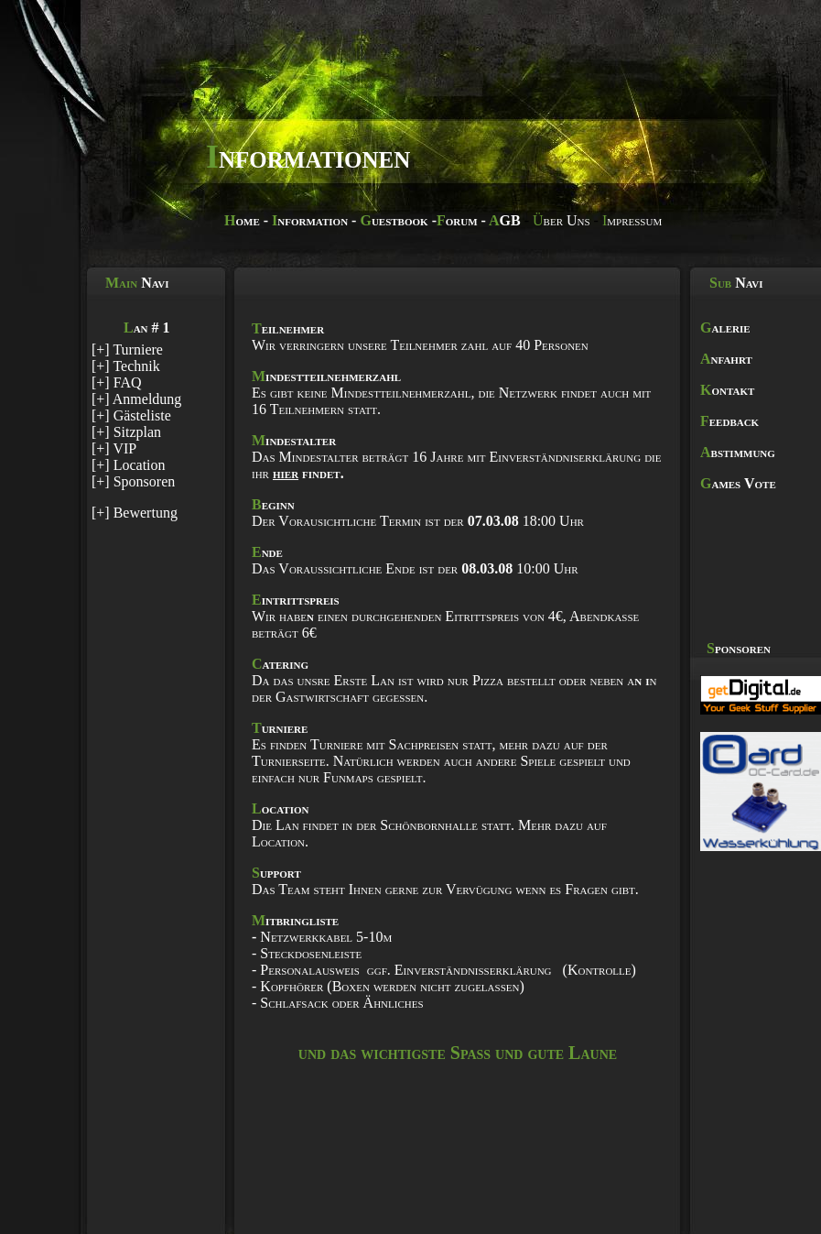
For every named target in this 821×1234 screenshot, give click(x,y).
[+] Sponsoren (133, 481)
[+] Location (129, 465)
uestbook (393, 220)
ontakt (727, 390)
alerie (725, 327)
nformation (310, 220)
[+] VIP (114, 448)
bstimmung (737, 452)
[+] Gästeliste (131, 415)
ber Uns (561, 220)
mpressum (632, 220)
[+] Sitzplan (126, 432)
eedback (729, 421)
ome (242, 220)
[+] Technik (126, 366)
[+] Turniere (127, 349)
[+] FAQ (117, 382)
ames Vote (738, 483)
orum (457, 220)
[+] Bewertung (135, 512)
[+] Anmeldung (136, 399)
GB (505, 220)
